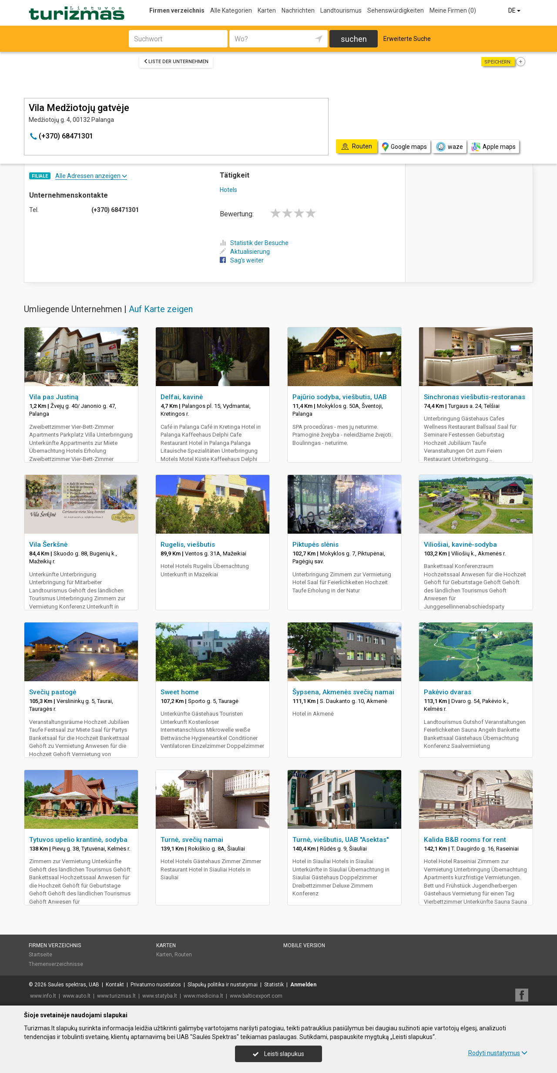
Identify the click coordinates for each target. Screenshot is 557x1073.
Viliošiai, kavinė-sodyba (460, 544)
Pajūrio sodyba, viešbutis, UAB (339, 397)
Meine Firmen (452, 10)
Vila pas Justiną (53, 397)
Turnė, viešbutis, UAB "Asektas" (340, 840)
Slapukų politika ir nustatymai (223, 985)
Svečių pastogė (52, 692)
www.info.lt (43, 996)
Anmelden (303, 985)
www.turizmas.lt (116, 996)
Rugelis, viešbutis (188, 544)
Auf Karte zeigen (161, 309)
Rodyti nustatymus (497, 1052)
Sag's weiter (242, 260)
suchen (354, 39)
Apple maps (493, 146)
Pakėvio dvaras (447, 692)
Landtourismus (341, 10)
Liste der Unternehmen (176, 61)
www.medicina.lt (203, 996)
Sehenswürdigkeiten (395, 10)
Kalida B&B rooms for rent (465, 840)
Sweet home (180, 692)
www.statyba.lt (159, 996)
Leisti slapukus (278, 1053)
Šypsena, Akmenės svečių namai (343, 692)
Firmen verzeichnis (177, 10)
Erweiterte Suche (407, 38)
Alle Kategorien (231, 10)
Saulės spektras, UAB (73, 985)
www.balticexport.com (256, 996)
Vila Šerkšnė (48, 544)
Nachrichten (298, 10)
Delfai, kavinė (182, 397)
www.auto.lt (77, 996)
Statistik (274, 985)
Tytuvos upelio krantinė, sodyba (78, 840)
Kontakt (115, 985)
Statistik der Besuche (254, 242)
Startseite (40, 955)
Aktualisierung (245, 251)
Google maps (404, 146)
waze (449, 146)
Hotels (228, 189)
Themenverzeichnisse (56, 964)
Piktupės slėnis (315, 544)
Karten (267, 10)
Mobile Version (304, 945)
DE (515, 10)
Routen (183, 955)
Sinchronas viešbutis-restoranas (474, 397)
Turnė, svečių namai (192, 840)
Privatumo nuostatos (156, 985)
